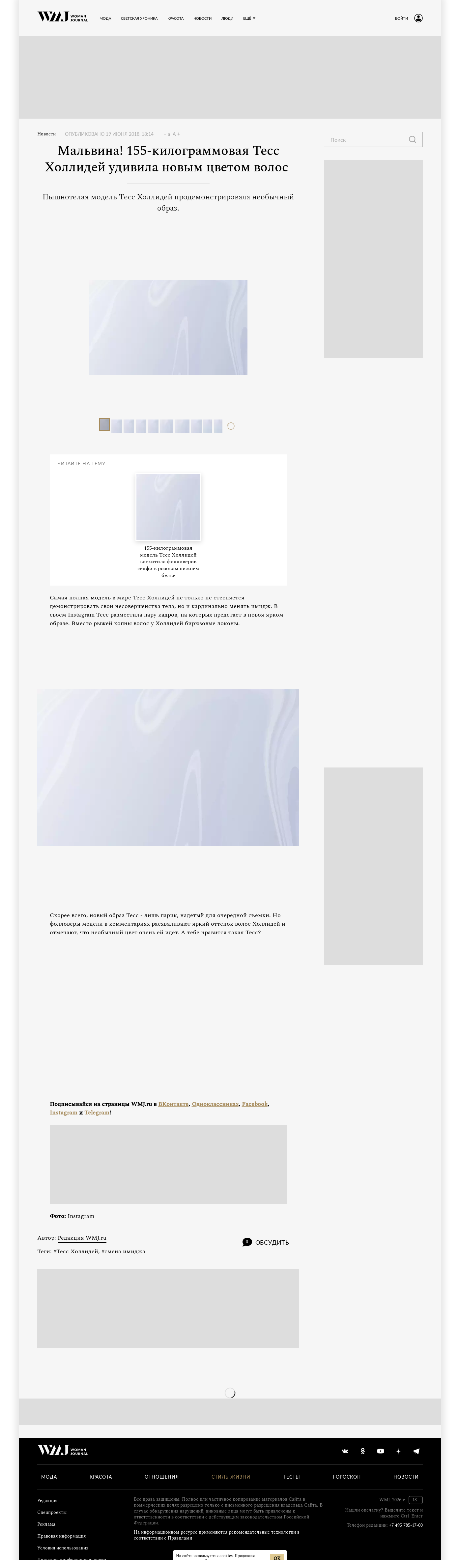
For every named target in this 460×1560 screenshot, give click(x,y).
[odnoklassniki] (362, 1451)
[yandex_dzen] (398, 1451)
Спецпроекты (52, 1512)
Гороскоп (347, 1477)
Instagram (63, 1112)
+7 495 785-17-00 (406, 1525)
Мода (49, 1477)
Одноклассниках (215, 1104)
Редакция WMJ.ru (82, 1237)
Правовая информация (61, 1536)
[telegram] (416, 1451)
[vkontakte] (345, 1451)
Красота (101, 1477)
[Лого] (62, 18)
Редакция (47, 1500)
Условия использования (62, 1548)
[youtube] (380, 1451)
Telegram (96, 1112)
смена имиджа (124, 1251)
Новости (46, 134)
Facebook (255, 1104)
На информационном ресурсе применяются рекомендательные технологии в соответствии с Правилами (217, 1535)
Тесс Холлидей (77, 1251)
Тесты (291, 1477)
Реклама (46, 1524)
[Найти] (412, 139)
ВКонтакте (173, 1104)
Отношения (162, 1477)
